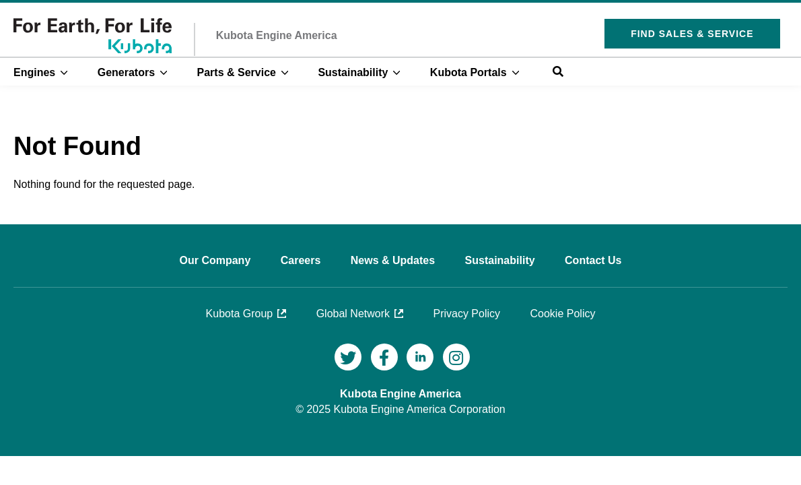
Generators (126, 72)
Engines (34, 72)
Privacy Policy (466, 313)
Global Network (353, 313)
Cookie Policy (563, 313)
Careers (302, 260)
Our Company (216, 260)
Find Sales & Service (692, 33)
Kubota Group (239, 313)
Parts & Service (236, 72)
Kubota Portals (468, 72)
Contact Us (593, 260)
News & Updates (394, 260)
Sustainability (353, 72)
